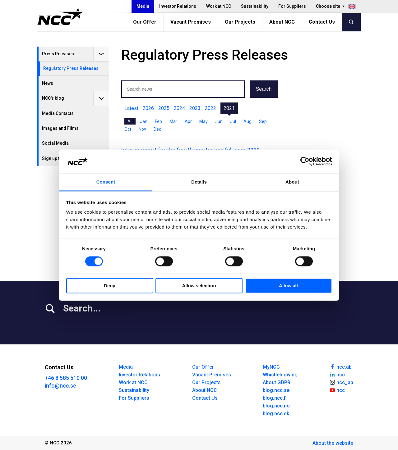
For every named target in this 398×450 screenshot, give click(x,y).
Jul (233, 121)
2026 (148, 108)
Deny (109, 286)
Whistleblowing (280, 375)
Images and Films (60, 128)
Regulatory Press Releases (71, 68)
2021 (229, 108)
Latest (131, 108)
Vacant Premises (190, 22)
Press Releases (58, 53)
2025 (163, 108)
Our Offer (144, 22)
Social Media (55, 143)
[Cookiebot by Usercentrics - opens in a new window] (305, 161)
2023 (195, 108)
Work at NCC (218, 6)
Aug (247, 121)
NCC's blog (53, 98)
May (203, 121)
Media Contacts (58, 113)
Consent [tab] (105, 182)
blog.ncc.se (276, 390)
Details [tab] (199, 182)
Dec (157, 129)
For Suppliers (292, 6)
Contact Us (322, 22)
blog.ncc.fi (275, 398)
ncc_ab (341, 382)
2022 (210, 108)
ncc (337, 374)
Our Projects (240, 22)
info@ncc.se (60, 385)
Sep (263, 121)
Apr (188, 121)
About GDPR (276, 382)
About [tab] (292, 182)
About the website (332, 443)
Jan (143, 121)
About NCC (282, 22)
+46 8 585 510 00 (66, 378)
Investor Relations (177, 6)
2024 (179, 108)
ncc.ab (340, 366)
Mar (173, 121)
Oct (127, 129)
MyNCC (271, 367)
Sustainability (254, 6)
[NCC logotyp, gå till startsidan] (60, 16)
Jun (219, 121)
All (129, 121)
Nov (142, 129)
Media (143, 6)
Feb (158, 121)
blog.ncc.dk (276, 413)
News (47, 83)
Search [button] (264, 89)
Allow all (288, 286)
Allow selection (199, 286)
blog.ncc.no (276, 406)
